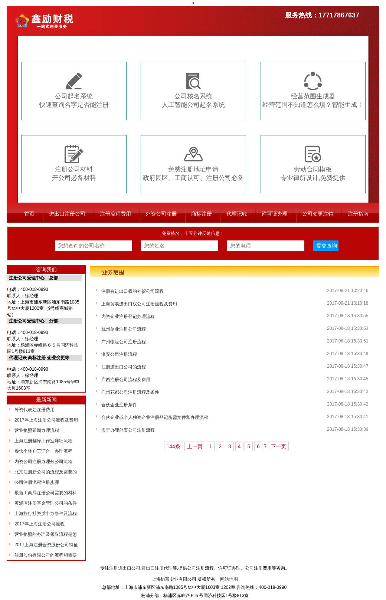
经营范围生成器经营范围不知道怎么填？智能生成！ (312, 90)
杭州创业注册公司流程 (123, 329)
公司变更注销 (317, 214)
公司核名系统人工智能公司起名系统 (193, 90)
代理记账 (236, 214)
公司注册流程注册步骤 (36, 482)
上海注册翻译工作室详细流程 (43, 440)
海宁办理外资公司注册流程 (128, 430)
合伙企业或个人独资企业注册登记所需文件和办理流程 (154, 417)
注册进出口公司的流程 (123, 367)
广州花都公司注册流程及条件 (130, 392)
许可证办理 (275, 214)
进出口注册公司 (67, 214)
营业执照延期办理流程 (36, 430)
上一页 (195, 446)
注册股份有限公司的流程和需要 (45, 555)
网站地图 (229, 579)
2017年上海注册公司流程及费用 (46, 420)
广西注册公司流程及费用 (125, 379)
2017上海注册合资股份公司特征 (46, 544)
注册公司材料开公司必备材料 (74, 163)
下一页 (278, 446)
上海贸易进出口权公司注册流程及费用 (139, 303)
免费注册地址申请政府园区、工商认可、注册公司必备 (193, 163)
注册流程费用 (115, 214)
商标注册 (201, 214)
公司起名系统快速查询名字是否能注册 (74, 90)
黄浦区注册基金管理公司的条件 (45, 503)
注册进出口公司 (124, 568)
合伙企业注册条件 (119, 404)
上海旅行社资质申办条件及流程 (45, 513)
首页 (29, 214)
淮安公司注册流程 (119, 354)
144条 (173, 446)
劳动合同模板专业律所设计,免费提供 (313, 163)
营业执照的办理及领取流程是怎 (45, 534)
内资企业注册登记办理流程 (128, 316)
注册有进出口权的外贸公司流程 (132, 291)
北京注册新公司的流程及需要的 (45, 472)
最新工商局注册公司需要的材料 (45, 492)
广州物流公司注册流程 (123, 341)
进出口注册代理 (157, 568)
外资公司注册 (161, 214)
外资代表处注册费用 (34, 409)
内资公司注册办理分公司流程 (43, 461)
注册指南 (358, 214)
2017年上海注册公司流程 (39, 524)
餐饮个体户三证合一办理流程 (43, 451)
